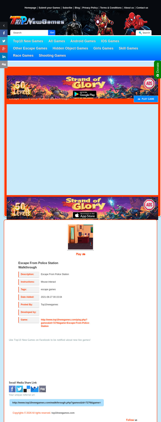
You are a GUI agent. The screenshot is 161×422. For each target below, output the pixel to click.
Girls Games (103, 48)
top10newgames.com (63, 413)
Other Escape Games (30, 48)
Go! (52, 32)
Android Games (83, 41)
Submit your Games (49, 8)
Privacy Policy (90, 8)
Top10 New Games (28, 41)
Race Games (23, 55)
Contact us (142, 8)
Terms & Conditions (111, 8)
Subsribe (67, 8)
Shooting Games (52, 55)
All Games (56, 41)
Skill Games (128, 48)
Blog (77, 8)
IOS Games (110, 41)
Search (146, 32)
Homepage (30, 8)
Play (80, 254)
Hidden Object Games (70, 48)
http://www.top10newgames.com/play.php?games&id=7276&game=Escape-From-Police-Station (65, 322)
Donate (158, 70)
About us (129, 8)
